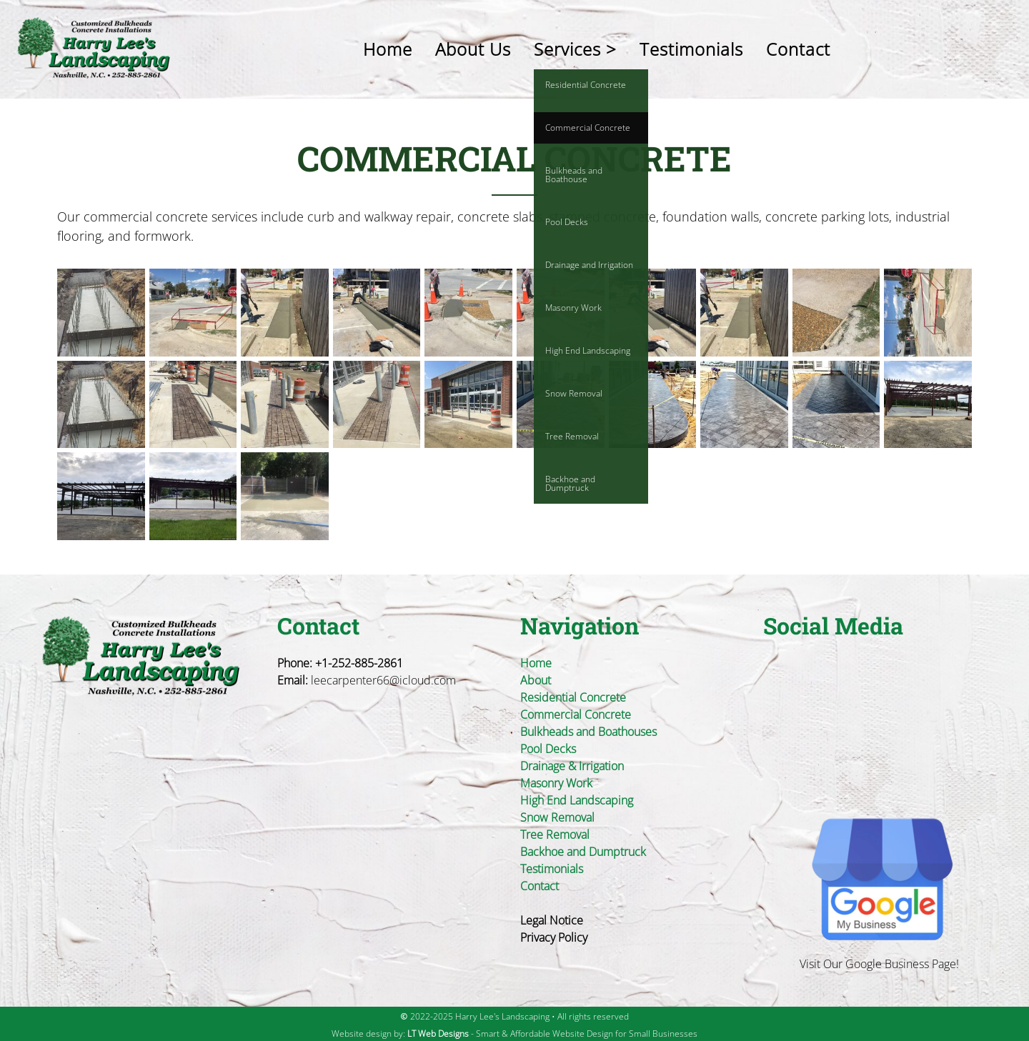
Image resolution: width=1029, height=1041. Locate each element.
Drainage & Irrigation (572, 766)
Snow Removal (557, 817)
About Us (473, 49)
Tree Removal (555, 834)
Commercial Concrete (575, 714)
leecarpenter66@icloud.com (383, 680)
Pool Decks (548, 749)
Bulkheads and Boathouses (588, 731)
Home (387, 49)
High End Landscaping (576, 800)
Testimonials (691, 49)
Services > (575, 49)
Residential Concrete (573, 697)
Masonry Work (556, 783)
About (535, 680)
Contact (798, 49)
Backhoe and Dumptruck (583, 852)
